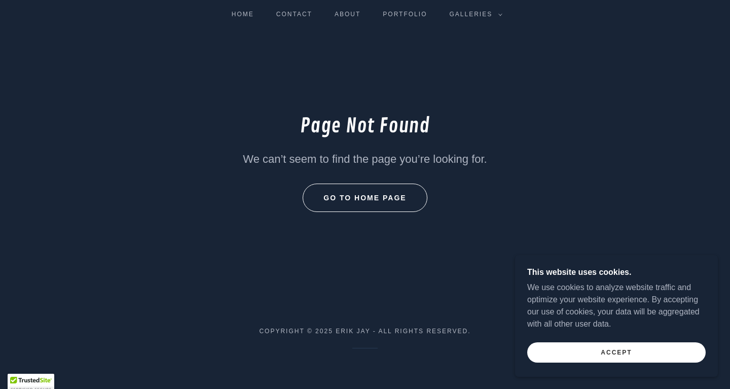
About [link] (347, 14)
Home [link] (243, 14)
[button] (473, 14)
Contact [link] (294, 14)
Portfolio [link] (405, 14)
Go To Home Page (364, 198)
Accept (616, 373)
